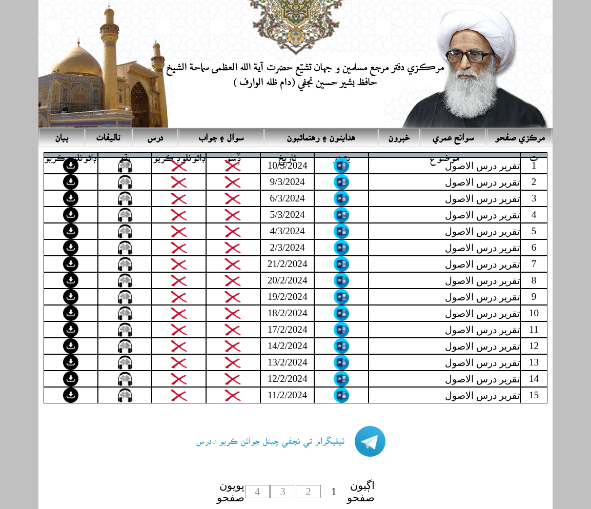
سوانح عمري (453, 134)
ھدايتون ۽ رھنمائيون (321, 134)
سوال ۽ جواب (221, 134)
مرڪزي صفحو (519, 134)
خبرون (399, 134)
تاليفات (108, 134)
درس (155, 134)
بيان (61, 134)
